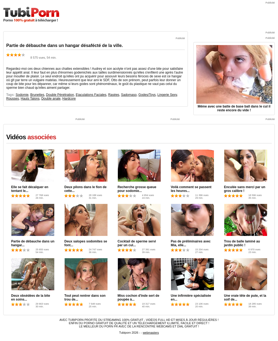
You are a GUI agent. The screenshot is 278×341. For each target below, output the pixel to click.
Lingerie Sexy (167, 95)
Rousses (12, 98)
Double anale (51, 98)
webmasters (151, 332)
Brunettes (37, 95)
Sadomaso (129, 95)
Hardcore (69, 98)
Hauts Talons (30, 98)
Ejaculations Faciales (91, 95)
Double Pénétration (60, 95)
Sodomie (21, 95)
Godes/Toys (147, 95)
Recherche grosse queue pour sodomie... (137, 189)
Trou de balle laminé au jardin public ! (242, 243)
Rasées (113, 95)
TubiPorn (31, 14)
